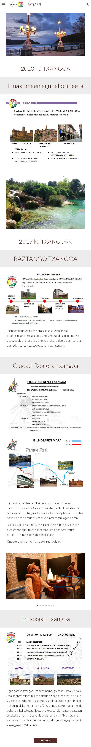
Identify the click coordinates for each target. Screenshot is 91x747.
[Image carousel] (45, 579)
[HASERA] (45, 740)
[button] (4, 4)
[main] (45, 68)
